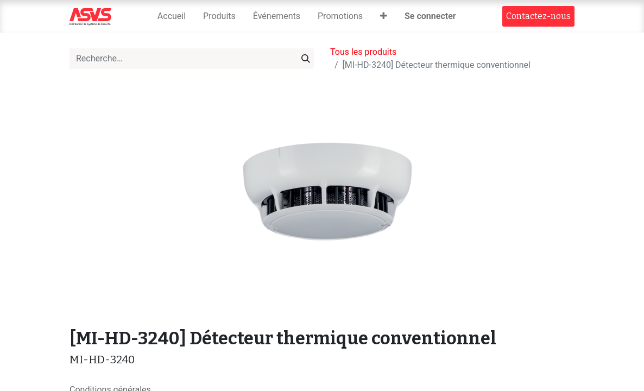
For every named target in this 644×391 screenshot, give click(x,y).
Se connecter (430, 16)
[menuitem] (171, 16)
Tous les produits (363, 52)
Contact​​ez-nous (538, 16)
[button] (383, 16)
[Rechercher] (306, 58)
